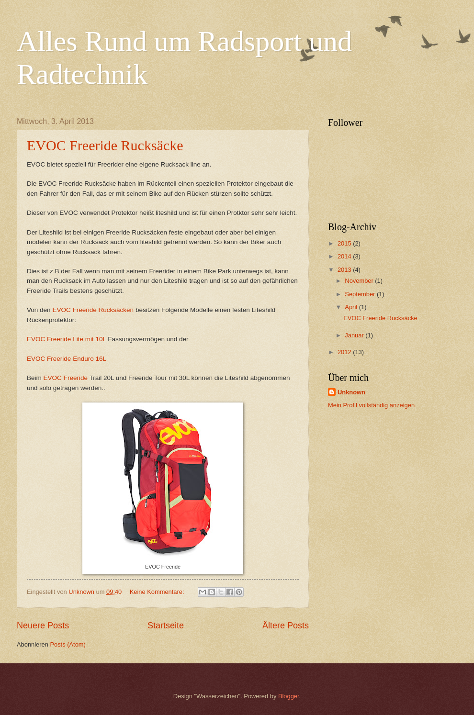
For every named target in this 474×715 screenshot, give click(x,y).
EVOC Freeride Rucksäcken (93, 309)
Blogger (288, 696)
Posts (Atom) (67, 644)
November (360, 280)
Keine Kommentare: (158, 591)
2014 (345, 256)
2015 (345, 243)
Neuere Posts (43, 625)
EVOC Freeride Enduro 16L (66, 358)
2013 (345, 269)
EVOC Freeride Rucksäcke (105, 145)
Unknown (351, 392)
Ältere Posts (285, 625)
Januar (355, 335)
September (361, 294)
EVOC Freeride (67, 377)
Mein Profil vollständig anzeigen (371, 405)
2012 (345, 352)
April (352, 307)
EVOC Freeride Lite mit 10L (66, 339)
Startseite (165, 625)
